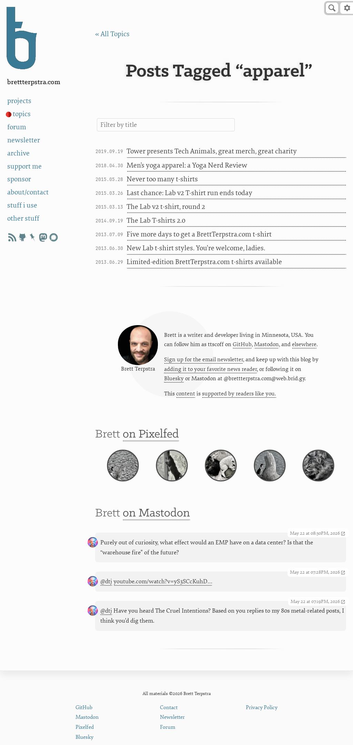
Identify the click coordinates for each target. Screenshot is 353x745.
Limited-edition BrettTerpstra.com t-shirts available (204, 262)
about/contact (28, 192)
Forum (167, 727)
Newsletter (172, 717)
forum (16, 127)
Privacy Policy (262, 707)
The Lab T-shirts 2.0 (156, 220)
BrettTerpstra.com (33, 82)
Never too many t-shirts (162, 179)
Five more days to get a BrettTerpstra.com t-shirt (199, 234)
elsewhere (304, 344)
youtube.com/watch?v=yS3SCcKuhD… (162, 581)
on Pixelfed (151, 434)
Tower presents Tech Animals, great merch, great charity (212, 151)
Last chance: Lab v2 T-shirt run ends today (189, 193)
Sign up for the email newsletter (203, 359)
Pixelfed (84, 727)
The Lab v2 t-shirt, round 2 (166, 206)
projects (19, 101)
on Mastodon (156, 513)
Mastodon (266, 344)
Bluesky (174, 378)
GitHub (242, 344)
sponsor (19, 179)
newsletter (23, 140)
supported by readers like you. (239, 393)
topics (22, 114)
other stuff (23, 218)
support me (24, 166)
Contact (169, 707)
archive (18, 153)
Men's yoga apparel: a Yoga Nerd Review (187, 165)
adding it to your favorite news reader (210, 369)
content (185, 393)
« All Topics (112, 34)
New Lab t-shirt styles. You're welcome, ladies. (196, 248)
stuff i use (22, 205)
